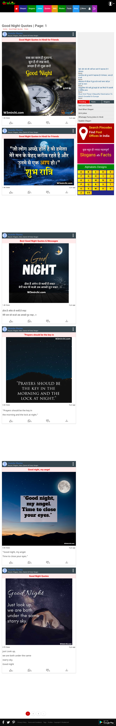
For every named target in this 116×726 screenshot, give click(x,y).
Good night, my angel (39, 469)
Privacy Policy (22, 722)
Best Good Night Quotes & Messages (39, 241)
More (83, 8)
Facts (93, 102)
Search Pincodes (100, 127)
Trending (82, 102)
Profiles (50, 722)
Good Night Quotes (39, 576)
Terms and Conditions (35, 722)
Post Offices (95, 134)
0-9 (88, 192)
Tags (44, 722)
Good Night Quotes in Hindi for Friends (39, 136)
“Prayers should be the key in (39, 334)
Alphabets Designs (96, 166)
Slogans (107, 102)
